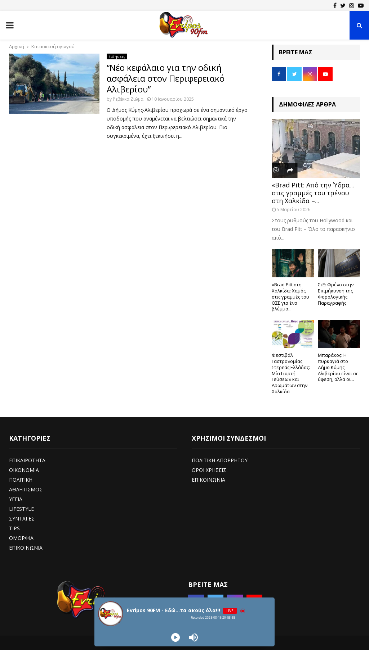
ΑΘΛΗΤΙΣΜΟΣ (26, 489)
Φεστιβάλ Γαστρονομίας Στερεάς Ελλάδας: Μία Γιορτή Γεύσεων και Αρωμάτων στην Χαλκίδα (291, 373)
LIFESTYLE (21, 508)
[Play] (175, 637)
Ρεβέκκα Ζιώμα (128, 99)
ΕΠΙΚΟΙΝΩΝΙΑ (26, 547)
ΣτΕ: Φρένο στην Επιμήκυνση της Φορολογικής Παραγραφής (336, 293)
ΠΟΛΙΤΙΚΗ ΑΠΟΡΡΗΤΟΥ (220, 460)
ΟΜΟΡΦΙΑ (21, 538)
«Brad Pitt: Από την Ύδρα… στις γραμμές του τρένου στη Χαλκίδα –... (313, 193)
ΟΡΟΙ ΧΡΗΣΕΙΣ (209, 470)
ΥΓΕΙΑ (15, 499)
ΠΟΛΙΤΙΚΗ (20, 479)
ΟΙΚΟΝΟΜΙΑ (24, 470)
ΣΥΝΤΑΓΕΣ (22, 518)
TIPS (14, 528)
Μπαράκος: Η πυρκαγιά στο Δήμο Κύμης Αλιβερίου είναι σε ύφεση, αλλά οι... (338, 367)
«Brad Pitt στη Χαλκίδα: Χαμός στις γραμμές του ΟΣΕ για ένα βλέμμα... (290, 296)
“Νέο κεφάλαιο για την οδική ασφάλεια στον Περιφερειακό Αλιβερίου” (165, 78)
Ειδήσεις (116, 56)
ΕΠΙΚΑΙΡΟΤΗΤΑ (27, 460)
